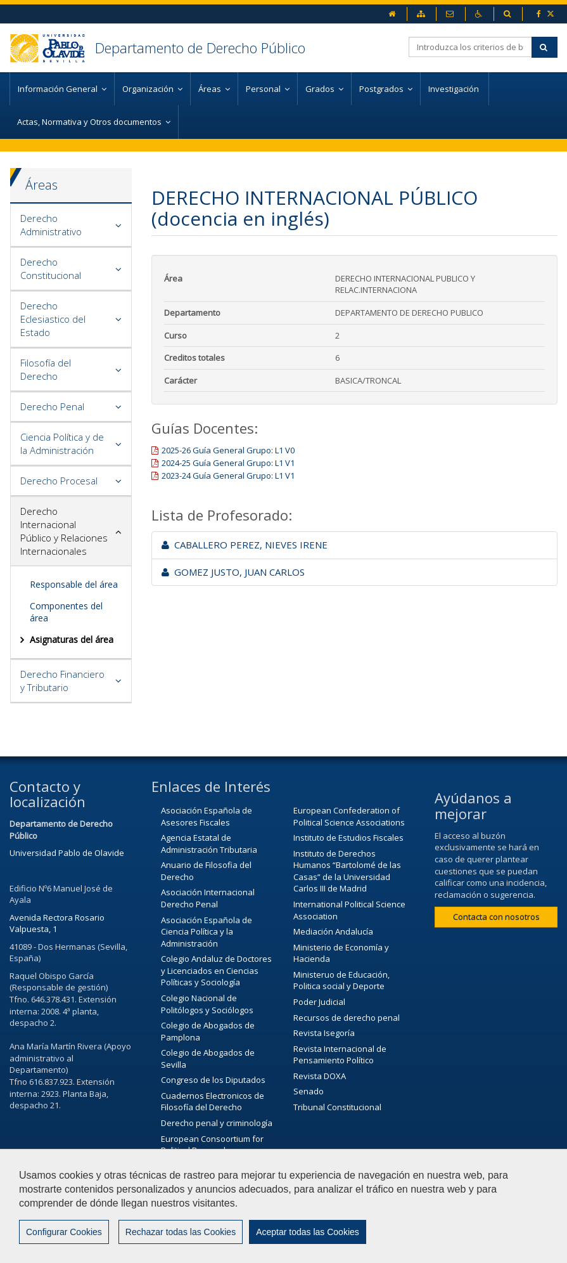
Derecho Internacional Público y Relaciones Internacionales (64, 531)
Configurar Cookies (64, 1232)
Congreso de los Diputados (213, 1079)
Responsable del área (74, 584)
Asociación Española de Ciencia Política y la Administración (206, 931)
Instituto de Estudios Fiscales (348, 837)
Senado (308, 1091)
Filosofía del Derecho (45, 369)
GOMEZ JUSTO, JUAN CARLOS (233, 572)
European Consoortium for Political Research (212, 1144)
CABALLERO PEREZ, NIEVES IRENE (245, 544)
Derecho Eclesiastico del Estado (53, 319)
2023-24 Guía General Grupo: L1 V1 (228, 475)
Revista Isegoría (324, 1033)
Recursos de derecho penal (346, 1017)
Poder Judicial (319, 1001)
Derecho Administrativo (51, 225)
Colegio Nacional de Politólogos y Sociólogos (207, 1004)
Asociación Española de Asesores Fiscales (206, 816)
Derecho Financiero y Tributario (62, 681)
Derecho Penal (52, 406)
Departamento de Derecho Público (200, 47)
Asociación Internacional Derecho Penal (208, 898)
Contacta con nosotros (496, 917)
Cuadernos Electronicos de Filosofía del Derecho (212, 1101)
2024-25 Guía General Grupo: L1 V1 (228, 463)
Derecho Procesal (59, 480)
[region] (283, 1206)
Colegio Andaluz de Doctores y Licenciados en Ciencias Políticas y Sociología (216, 970)
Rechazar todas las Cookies (180, 1232)
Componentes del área (66, 611)
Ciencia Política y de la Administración (62, 444)
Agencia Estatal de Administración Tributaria (209, 843)
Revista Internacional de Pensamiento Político (339, 1054)
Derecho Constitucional (50, 269)
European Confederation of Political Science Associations (349, 816)
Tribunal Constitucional (337, 1107)
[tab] (71, 225)
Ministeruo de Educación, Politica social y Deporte (341, 980)
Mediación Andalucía (333, 931)
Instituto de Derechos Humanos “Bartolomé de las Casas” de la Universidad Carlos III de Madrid (347, 871)
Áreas (41, 184)
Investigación (454, 88)
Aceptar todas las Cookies (307, 1232)
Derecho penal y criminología (216, 1123)
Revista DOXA (319, 1076)
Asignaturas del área (71, 639)
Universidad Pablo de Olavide (67, 852)
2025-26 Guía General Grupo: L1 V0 (228, 450)
